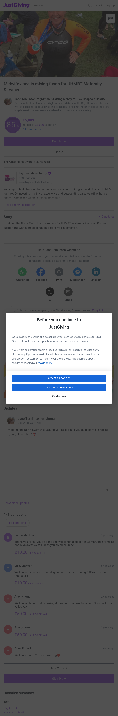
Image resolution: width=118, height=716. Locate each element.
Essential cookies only (59, 387)
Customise (59, 396)
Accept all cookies (59, 378)
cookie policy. (45, 363)
